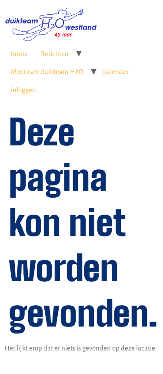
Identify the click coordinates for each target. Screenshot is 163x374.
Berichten (55, 53)
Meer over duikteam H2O (47, 71)
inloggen (23, 90)
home (19, 53)
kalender (116, 71)
